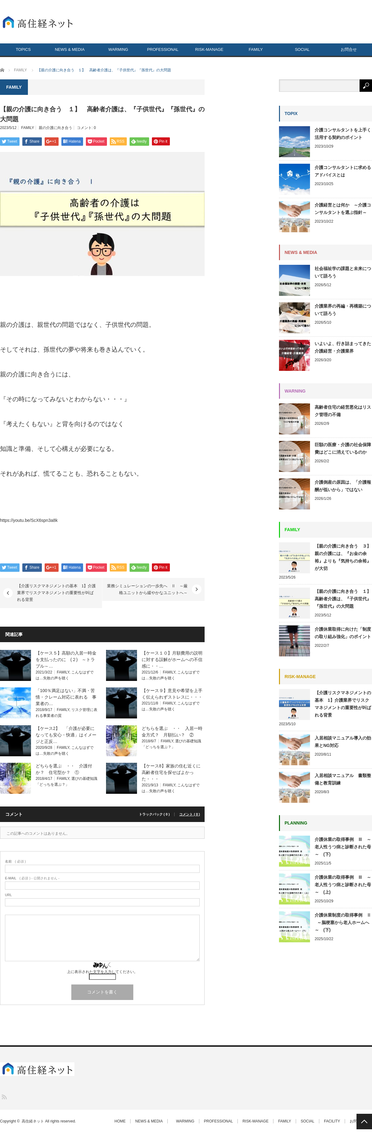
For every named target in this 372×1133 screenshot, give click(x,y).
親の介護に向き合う (55, 128)
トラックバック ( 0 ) (154, 814)
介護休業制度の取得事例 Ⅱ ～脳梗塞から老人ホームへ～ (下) (343, 922)
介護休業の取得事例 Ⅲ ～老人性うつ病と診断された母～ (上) (343, 885)
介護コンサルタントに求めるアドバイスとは (343, 171)
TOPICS (23, 49)
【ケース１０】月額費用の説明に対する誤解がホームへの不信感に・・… (172, 660)
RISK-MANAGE (209, 49)
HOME (120, 1121)
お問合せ (349, 49)
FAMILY (256, 49)
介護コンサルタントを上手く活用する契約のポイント (343, 133)
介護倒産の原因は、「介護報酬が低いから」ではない (343, 486)
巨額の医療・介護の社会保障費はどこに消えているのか (343, 448)
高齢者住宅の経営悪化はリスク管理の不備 (343, 411)
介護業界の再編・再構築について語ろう (343, 310)
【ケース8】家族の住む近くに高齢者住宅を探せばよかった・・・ (171, 772)
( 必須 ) (15, 861)
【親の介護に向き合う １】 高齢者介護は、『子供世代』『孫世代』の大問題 (343, 599)
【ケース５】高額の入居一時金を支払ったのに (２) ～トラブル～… (66, 660)
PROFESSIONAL (162, 49)
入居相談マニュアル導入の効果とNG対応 (343, 741)
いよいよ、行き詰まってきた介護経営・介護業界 (343, 347)
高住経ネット (33, 1121)
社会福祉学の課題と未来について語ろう (343, 272)
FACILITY (332, 1121)
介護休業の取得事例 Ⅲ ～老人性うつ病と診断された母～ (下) (343, 847)
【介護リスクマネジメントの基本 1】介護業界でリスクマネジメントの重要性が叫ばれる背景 (56, 593)
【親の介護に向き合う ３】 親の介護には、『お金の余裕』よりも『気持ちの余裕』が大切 (343, 557)
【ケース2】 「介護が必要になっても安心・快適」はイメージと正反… (66, 735)
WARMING (116, 49)
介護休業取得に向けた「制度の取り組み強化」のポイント (343, 633)
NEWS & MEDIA (70, 49)
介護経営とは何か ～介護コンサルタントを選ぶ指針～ (343, 208)
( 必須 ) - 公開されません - (32, 878)
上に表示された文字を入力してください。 (102, 972)
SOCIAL (302, 49)
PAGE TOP (364, 1121)
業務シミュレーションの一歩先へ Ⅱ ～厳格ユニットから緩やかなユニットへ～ (147, 589)
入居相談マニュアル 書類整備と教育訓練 (343, 779)
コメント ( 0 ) (189, 814)
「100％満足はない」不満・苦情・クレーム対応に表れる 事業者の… (66, 697)
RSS (4, 1096)
